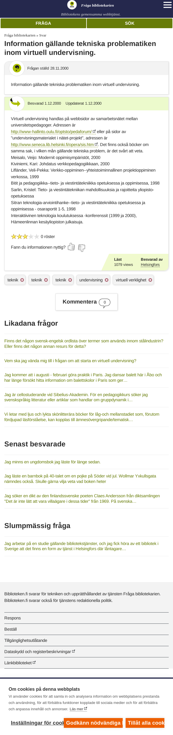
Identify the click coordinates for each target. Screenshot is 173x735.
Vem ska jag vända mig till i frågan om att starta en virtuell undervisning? (70, 360)
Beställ (10, 629)
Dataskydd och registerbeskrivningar (37, 651)
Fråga (43, 23)
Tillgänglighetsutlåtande (25, 640)
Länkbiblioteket (18, 662)
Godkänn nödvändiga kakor (94, 723)
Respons (12, 617)
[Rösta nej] (81, 248)
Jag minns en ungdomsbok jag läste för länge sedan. (52, 461)
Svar (43, 35)
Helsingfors (150, 264)
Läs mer (76, 709)
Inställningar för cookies (36, 723)
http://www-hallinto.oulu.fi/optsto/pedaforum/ (51, 131)
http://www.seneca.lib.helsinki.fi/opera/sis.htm (52, 144)
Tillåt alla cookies (146, 723)
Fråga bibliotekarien (19, 35)
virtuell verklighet (131, 279)
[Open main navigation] (168, 5)
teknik (12, 279)
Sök (129, 23)
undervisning (91, 279)
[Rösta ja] (71, 246)
